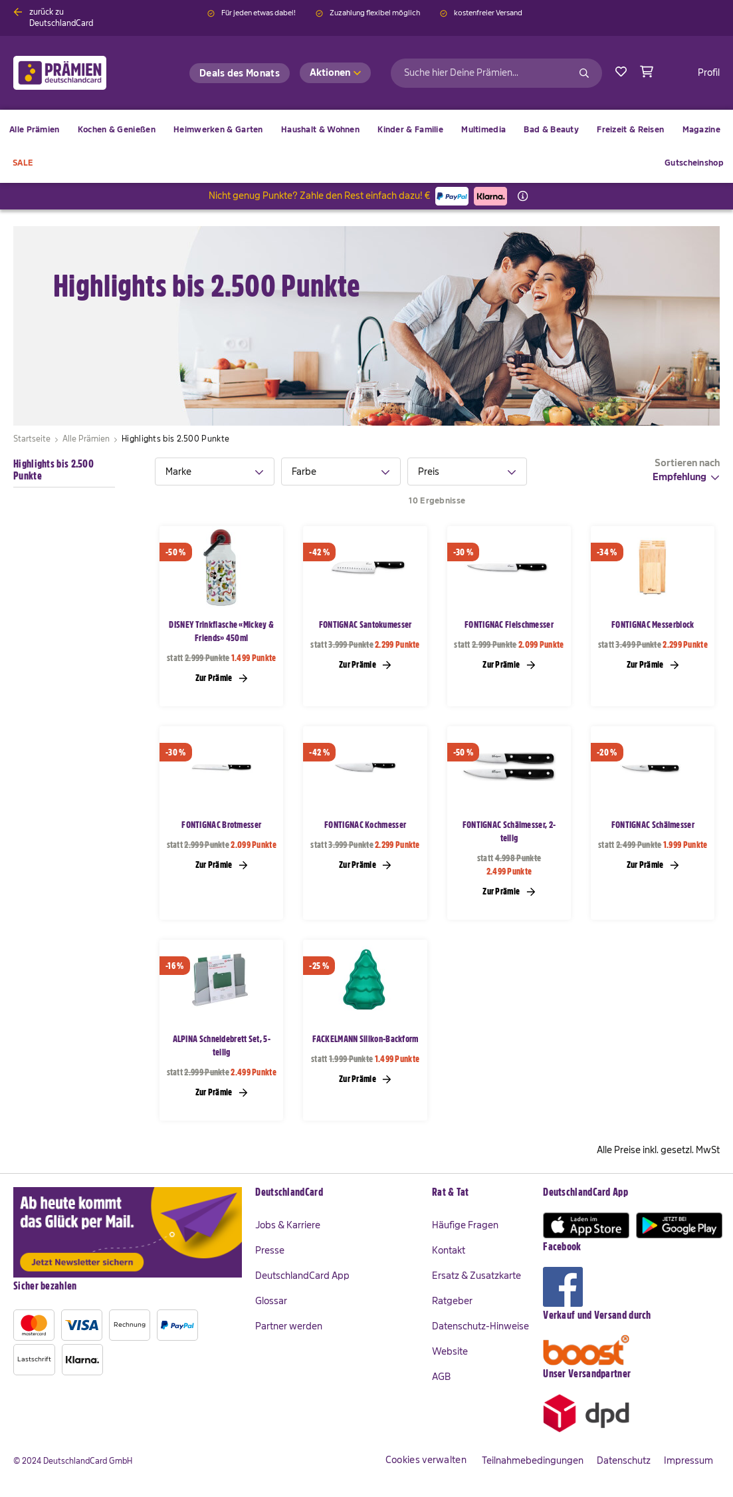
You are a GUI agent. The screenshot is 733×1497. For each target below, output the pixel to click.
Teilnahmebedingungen (532, 1460)
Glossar (271, 1300)
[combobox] (496, 73)
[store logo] (81, 73)
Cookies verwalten (426, 1459)
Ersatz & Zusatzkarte (476, 1275)
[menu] (366, 146)
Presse (269, 1250)
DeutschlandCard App (302, 1275)
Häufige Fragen (465, 1225)
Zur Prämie (221, 677)
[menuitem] (116, 129)
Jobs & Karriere (287, 1225)
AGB (441, 1376)
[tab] (214, 471)
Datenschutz (624, 1460)
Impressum (688, 1460)
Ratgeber (452, 1300)
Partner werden (288, 1326)
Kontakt (448, 1250)
